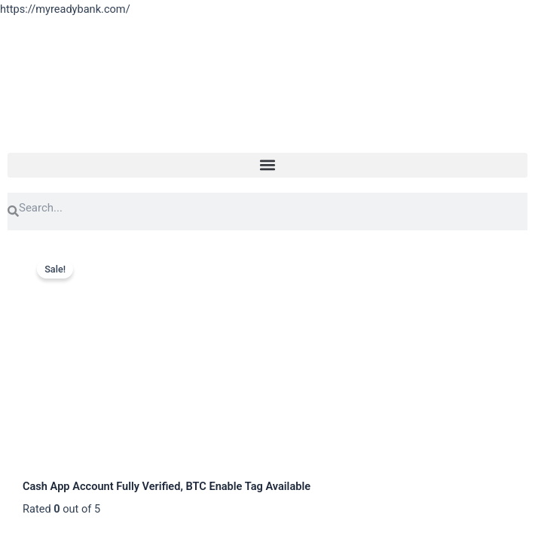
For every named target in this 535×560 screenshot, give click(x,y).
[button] (267, 165)
